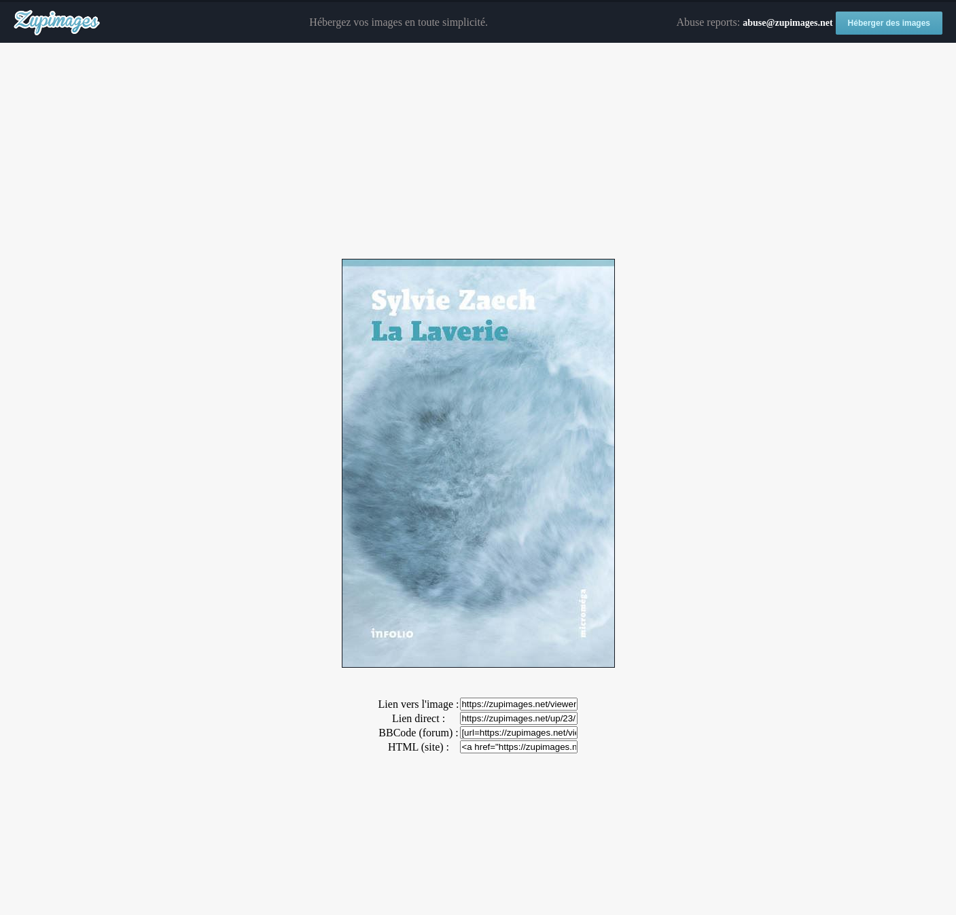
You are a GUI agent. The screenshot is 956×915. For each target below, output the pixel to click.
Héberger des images (889, 23)
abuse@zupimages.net (787, 23)
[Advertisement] (478, 151)
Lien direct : (418, 718)
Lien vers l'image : (418, 704)
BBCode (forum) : (418, 732)
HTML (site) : (418, 747)
